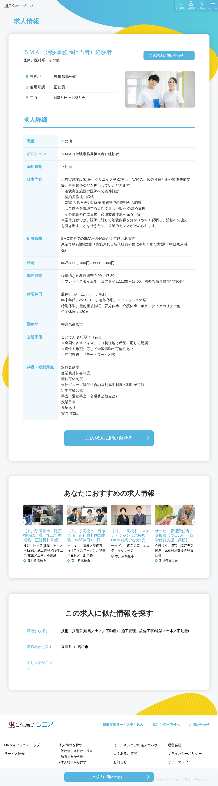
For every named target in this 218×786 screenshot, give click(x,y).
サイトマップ (178, 762)
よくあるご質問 (125, 753)
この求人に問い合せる (109, 438)
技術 (64, 631)
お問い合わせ (199, 724)
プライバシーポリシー (185, 753)
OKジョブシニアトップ (22, 745)
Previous (23, 522)
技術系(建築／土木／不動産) (95, 631)
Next (194, 522)
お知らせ (120, 762)
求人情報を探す (71, 745)
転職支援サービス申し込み (123, 724)
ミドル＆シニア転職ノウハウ (135, 745)
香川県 (66, 647)
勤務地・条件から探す (77, 751)
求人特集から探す (73, 762)
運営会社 (174, 745)
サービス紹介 (14, 753)
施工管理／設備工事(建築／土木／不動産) (155, 631)
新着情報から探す (73, 756)
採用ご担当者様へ (166, 724)
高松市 (82, 647)
